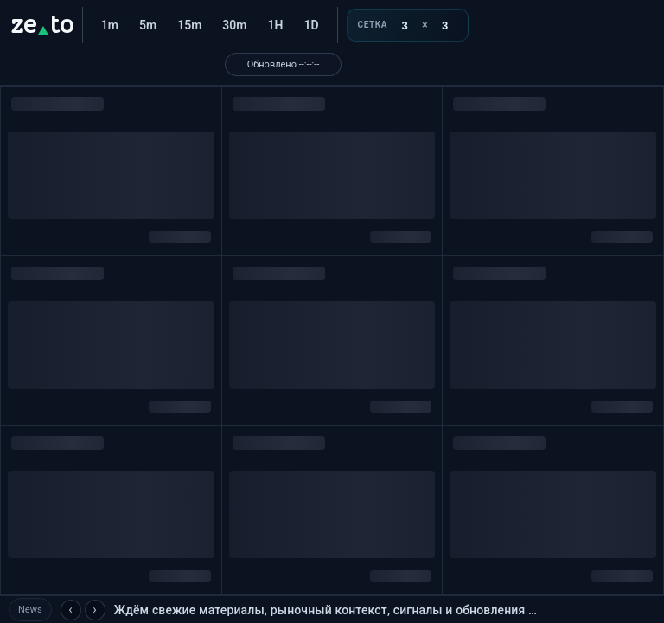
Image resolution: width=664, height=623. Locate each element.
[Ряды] (445, 25)
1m (109, 25)
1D (310, 25)
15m (189, 25)
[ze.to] (41, 25)
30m (234, 25)
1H (276, 25)
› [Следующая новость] (95, 609)
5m (147, 25)
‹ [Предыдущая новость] (70, 609)
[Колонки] (405, 25)
